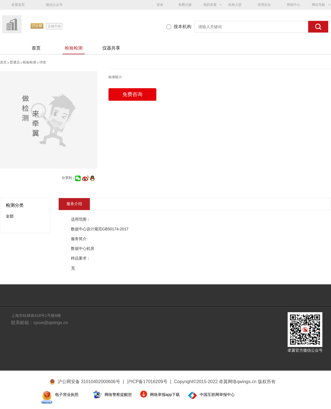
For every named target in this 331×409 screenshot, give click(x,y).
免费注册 (185, 5)
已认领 (37, 26)
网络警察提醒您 (118, 394)
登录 (160, 5)
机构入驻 (235, 5)
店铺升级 (54, 26)
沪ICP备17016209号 (149, 381)
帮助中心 (293, 5)
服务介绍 (74, 203)
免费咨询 (132, 94)
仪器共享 (111, 48)
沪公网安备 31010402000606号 (89, 381)
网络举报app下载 (165, 394)
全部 (10, 216)
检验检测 (74, 48)
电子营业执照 (66, 394)
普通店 (15, 62)
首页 (36, 48)
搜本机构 (182, 26)
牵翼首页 (18, 5)
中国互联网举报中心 (217, 394)
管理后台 (264, 5)
